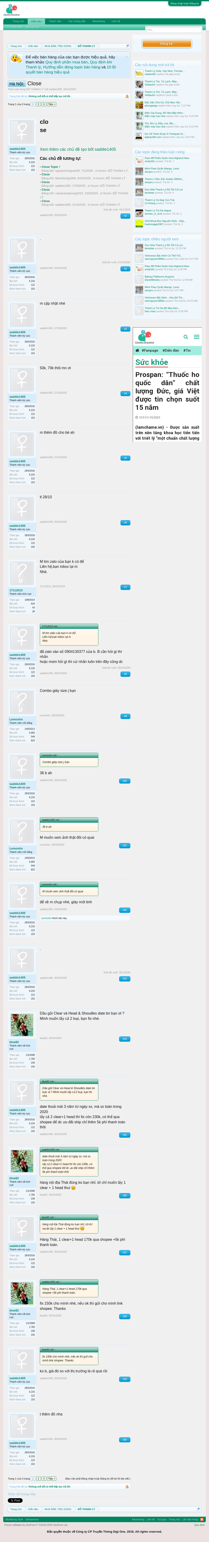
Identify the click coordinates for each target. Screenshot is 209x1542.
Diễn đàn (36, 21)
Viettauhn (150, 84)
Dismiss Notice (126, 56)
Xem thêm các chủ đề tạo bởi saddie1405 (78, 149)
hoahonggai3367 (154, 224)
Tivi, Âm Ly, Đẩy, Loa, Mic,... (160, 123)
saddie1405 (55, 89)
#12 (125, 910)
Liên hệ (116, 21)
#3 (125, 329)
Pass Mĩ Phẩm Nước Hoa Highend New (167, 158)
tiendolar (149, 192)
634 (33, 603)
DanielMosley (152, 279)
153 (33, 170)
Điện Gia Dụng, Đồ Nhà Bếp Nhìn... (165, 113)
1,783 (32, 1059)
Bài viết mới (33, 27)
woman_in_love (153, 213)
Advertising (98, 21)
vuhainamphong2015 (69, 193)
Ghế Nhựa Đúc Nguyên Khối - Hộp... (165, 221)
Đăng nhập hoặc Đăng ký (185, 3)
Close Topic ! (51, 167)
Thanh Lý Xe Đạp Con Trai (159, 200)
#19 (125, 1379)
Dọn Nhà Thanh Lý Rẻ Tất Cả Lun (164, 189)
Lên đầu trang (190, 1519)
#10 (125, 781)
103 (33, 1066)
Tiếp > (51, 104)
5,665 (32, 733)
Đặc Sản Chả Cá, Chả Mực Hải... (163, 102)
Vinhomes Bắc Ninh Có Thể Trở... (163, 255)
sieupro (149, 171)
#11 (125, 845)
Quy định (199, 1525)
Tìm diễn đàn (14, 27)
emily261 (150, 161)
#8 (125, 674)
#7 (125, 587)
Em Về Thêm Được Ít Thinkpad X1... (165, 133)
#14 (125, 1039)
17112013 (16, 590)
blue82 (14, 1042)
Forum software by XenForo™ (36, 1525)
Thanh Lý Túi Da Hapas (158, 210)
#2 (125, 268)
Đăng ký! (167, 43)
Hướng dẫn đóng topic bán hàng (71, 67)
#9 (125, 716)
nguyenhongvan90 (67, 170)
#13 (125, 978)
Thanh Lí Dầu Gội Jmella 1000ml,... (165, 179)
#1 (125, 216)
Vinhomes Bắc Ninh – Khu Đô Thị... (164, 297)
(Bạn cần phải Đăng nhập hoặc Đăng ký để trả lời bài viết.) (97, 1478)
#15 (125, 1135)
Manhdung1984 (65, 178)
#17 (125, 1252)
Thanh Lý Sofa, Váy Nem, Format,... (165, 71)
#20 (125, 1439)
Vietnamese (32, 1519)
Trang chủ (18, 21)
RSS (202, 1519)
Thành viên (55, 21)
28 (33, 611)
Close (46, 174)
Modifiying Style (14, 1519)
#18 (125, 1316)
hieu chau (150, 311)
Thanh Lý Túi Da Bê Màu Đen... (162, 308)
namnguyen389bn (155, 258)
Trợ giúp (161, 1519)
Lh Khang (150, 203)
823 (33, 740)
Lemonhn (16, 719)
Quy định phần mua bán (66, 62)
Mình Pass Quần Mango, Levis (162, 168)
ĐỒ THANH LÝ (35, 89)
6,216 (32, 162)
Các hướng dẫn (77, 21)
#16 (125, 1195)
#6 (125, 522)
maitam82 (150, 74)
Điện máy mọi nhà (155, 116)
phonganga (151, 105)
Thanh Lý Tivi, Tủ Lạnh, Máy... (162, 81)
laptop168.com (153, 137)
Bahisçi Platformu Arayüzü (159, 276)
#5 (125, 458)
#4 (125, 393)
